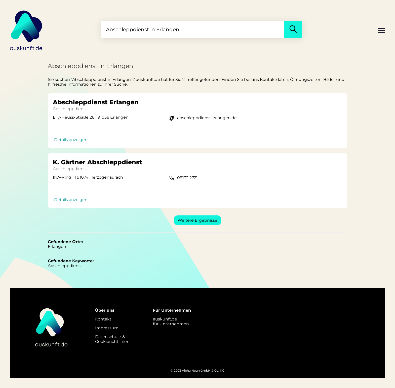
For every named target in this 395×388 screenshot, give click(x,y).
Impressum (106, 328)
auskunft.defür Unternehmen (171, 321)
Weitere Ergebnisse (197, 220)
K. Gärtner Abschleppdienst (97, 162)
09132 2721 (187, 177)
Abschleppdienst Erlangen (96, 102)
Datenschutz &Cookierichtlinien (112, 339)
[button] (381, 31)
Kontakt (103, 319)
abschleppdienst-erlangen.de (207, 117)
